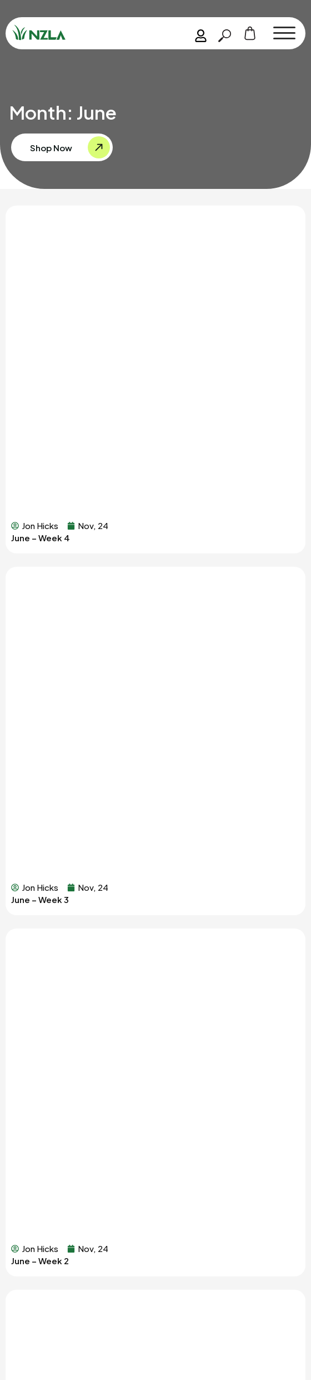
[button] (284, 33)
